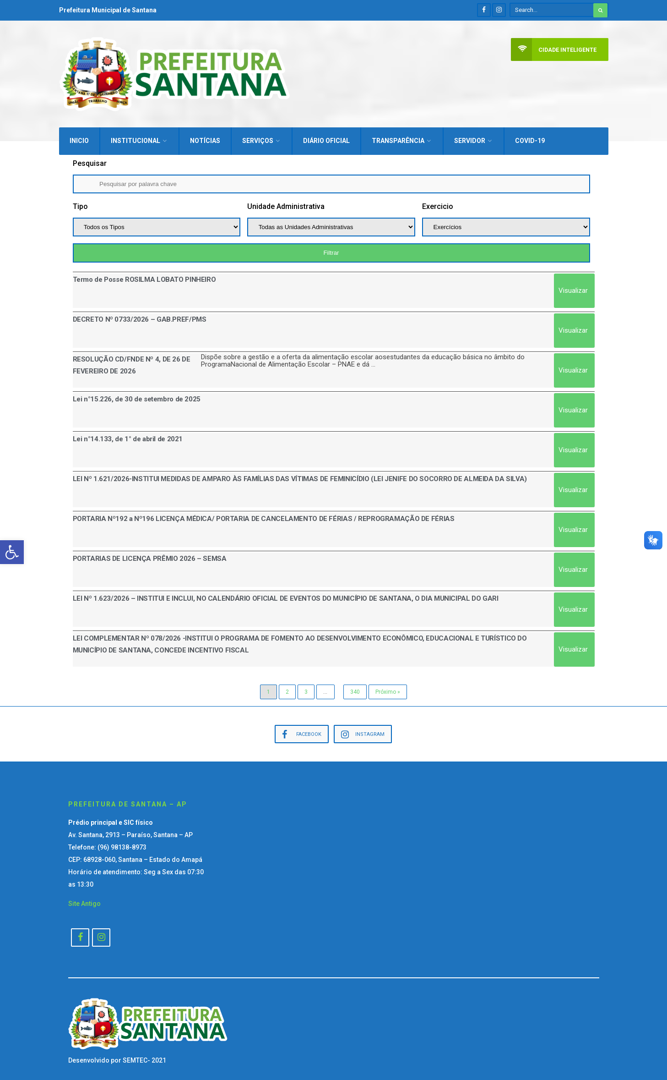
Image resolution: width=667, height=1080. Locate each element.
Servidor (469, 136)
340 (355, 688)
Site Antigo (84, 899)
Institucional (135, 136)
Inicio (79, 136)
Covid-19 (530, 136)
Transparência (398, 136)
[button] (12, 552)
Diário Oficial (326, 136)
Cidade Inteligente (554, 49)
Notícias (205, 136)
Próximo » (387, 688)
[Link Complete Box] (334, 286)
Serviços (257, 136)
